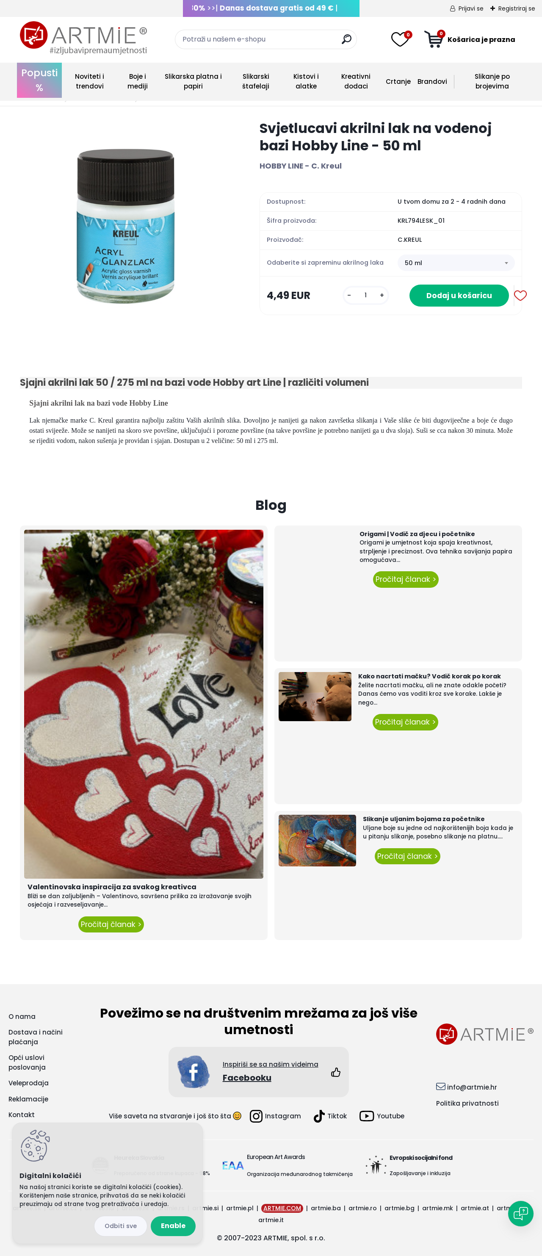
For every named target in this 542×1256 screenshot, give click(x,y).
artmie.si (205, 1208)
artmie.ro (362, 1208)
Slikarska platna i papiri (193, 81)
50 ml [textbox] (413, 263)
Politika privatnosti (467, 1103)
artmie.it (271, 1220)
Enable (173, 1226)
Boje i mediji (137, 81)
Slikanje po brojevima (492, 81)
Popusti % (39, 80)
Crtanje (398, 81)
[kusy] (366, 295)
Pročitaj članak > (111, 924)
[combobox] (456, 263)
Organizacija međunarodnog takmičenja (300, 1174)
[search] (346, 42)
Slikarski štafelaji (255, 81)
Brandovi (432, 81)
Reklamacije (28, 1099)
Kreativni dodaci (356, 81)
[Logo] (83, 38)
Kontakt (21, 1114)
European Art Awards (276, 1157)
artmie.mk (437, 1208)
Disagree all (120, 1226)
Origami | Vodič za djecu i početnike (417, 534)
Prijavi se (471, 8)
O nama (22, 1016)
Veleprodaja (28, 1083)
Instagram (275, 1116)
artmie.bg (399, 1208)
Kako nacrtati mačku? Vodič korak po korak (429, 676)
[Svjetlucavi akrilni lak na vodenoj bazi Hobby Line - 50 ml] (126, 225)
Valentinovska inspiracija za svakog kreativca (112, 887)
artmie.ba (326, 1208)
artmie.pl (240, 1208)
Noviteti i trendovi (89, 81)
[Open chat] (521, 1213)
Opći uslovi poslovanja (27, 1062)
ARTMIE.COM (282, 1208)
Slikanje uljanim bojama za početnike (424, 819)
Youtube (381, 1116)
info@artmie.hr (472, 1087)
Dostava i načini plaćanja (35, 1037)
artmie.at (475, 1208)
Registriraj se (516, 8)
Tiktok (330, 1116)
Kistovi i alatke (306, 81)
